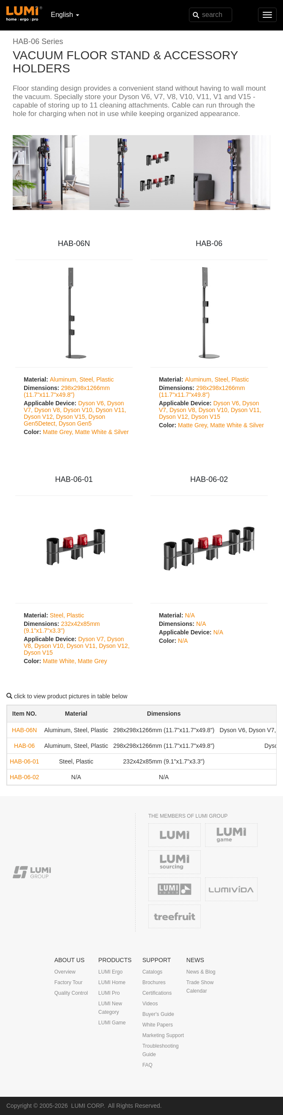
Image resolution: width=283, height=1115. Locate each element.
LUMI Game (112, 1023)
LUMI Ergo (110, 972)
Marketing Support (163, 1035)
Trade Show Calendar (200, 986)
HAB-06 (209, 243)
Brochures (154, 982)
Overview (64, 972)
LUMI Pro (109, 993)
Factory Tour (68, 982)
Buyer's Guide (158, 1014)
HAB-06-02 (209, 479)
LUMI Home (111, 982)
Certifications (157, 993)
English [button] (65, 14)
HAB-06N (74, 243)
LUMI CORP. (88, 1105)
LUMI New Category (110, 1008)
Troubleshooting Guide (160, 1050)
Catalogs (152, 972)
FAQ (147, 1065)
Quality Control (71, 993)
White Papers (157, 1025)
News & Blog (201, 972)
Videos (150, 1004)
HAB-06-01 (74, 479)
